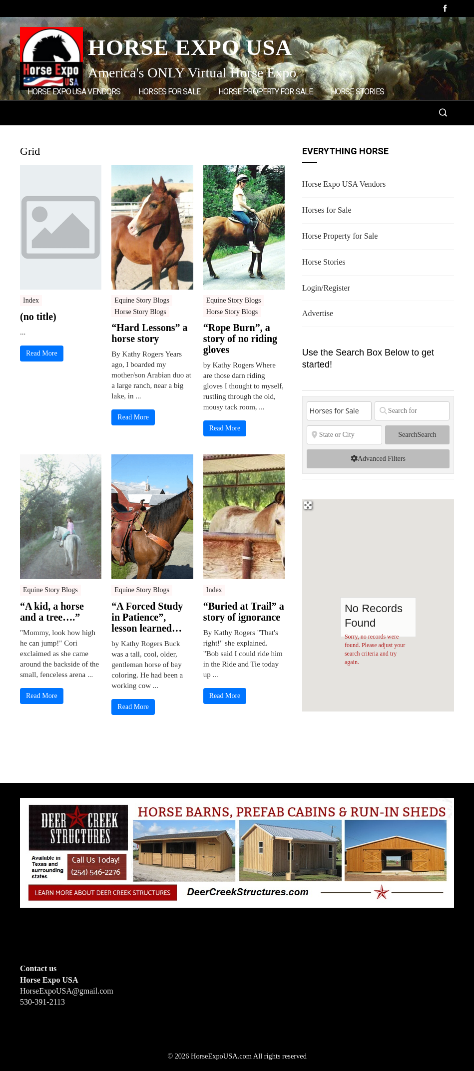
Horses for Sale (169, 91)
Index (31, 300)
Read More (41, 353)
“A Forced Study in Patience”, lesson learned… (147, 617)
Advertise (122, 133)
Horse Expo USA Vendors (73, 91)
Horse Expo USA (190, 47)
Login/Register (58, 133)
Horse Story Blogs (140, 312)
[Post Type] (339, 410)
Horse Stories (357, 91)
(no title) (38, 316)
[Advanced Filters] (378, 458)
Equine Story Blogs (141, 300)
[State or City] (344, 434)
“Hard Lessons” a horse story (149, 333)
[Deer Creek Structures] (237, 852)
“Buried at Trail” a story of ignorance (243, 612)
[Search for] (412, 410)
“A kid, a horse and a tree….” (52, 612)
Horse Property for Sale (265, 91)
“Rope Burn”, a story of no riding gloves (240, 338)
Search (417, 434)
